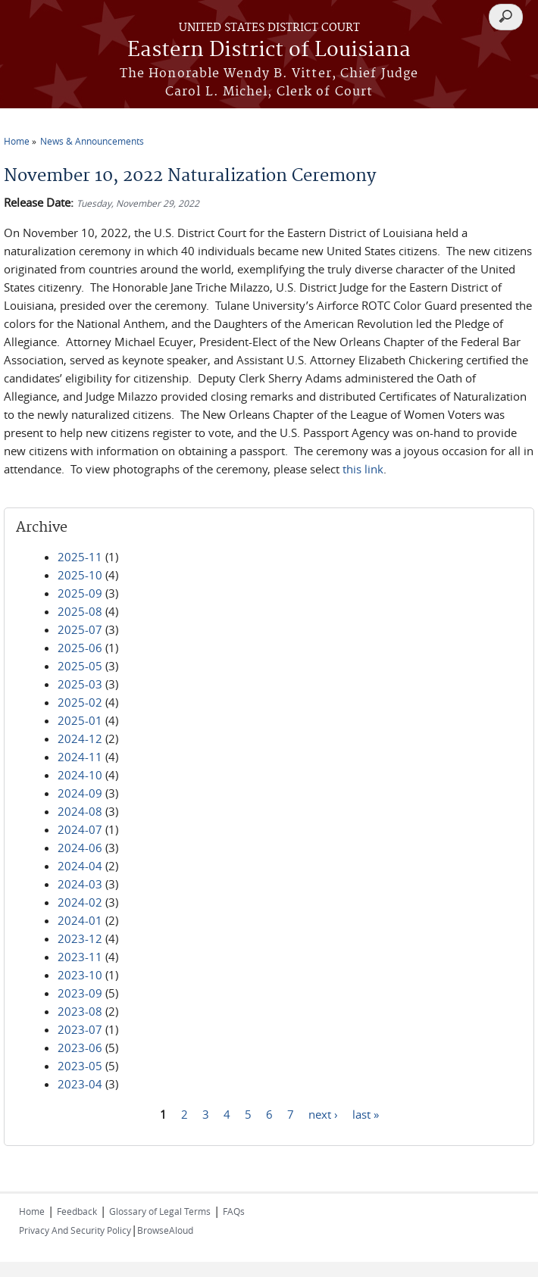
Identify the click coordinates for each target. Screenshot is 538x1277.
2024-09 (80, 793)
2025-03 (80, 684)
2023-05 (80, 1065)
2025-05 (80, 665)
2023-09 (80, 993)
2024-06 (80, 847)
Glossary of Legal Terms (160, 1211)
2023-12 (80, 938)
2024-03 (80, 883)
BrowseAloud (165, 1230)
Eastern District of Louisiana (269, 50)
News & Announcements (92, 141)
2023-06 (80, 1047)
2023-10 (80, 974)
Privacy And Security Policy (75, 1230)
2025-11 (80, 556)
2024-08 (80, 811)
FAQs (234, 1211)
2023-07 (80, 1029)
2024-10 (80, 774)
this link (363, 468)
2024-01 (80, 920)
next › (323, 1113)
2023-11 (80, 956)
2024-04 (80, 865)
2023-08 (80, 1011)
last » (365, 1113)
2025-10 (80, 574)
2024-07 (80, 829)
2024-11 (80, 756)
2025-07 (80, 629)
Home (17, 141)
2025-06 (80, 647)
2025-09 (80, 593)
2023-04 (80, 1083)
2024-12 (80, 738)
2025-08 (80, 611)
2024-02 (80, 902)
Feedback (77, 1211)
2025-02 (80, 702)
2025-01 (80, 720)
